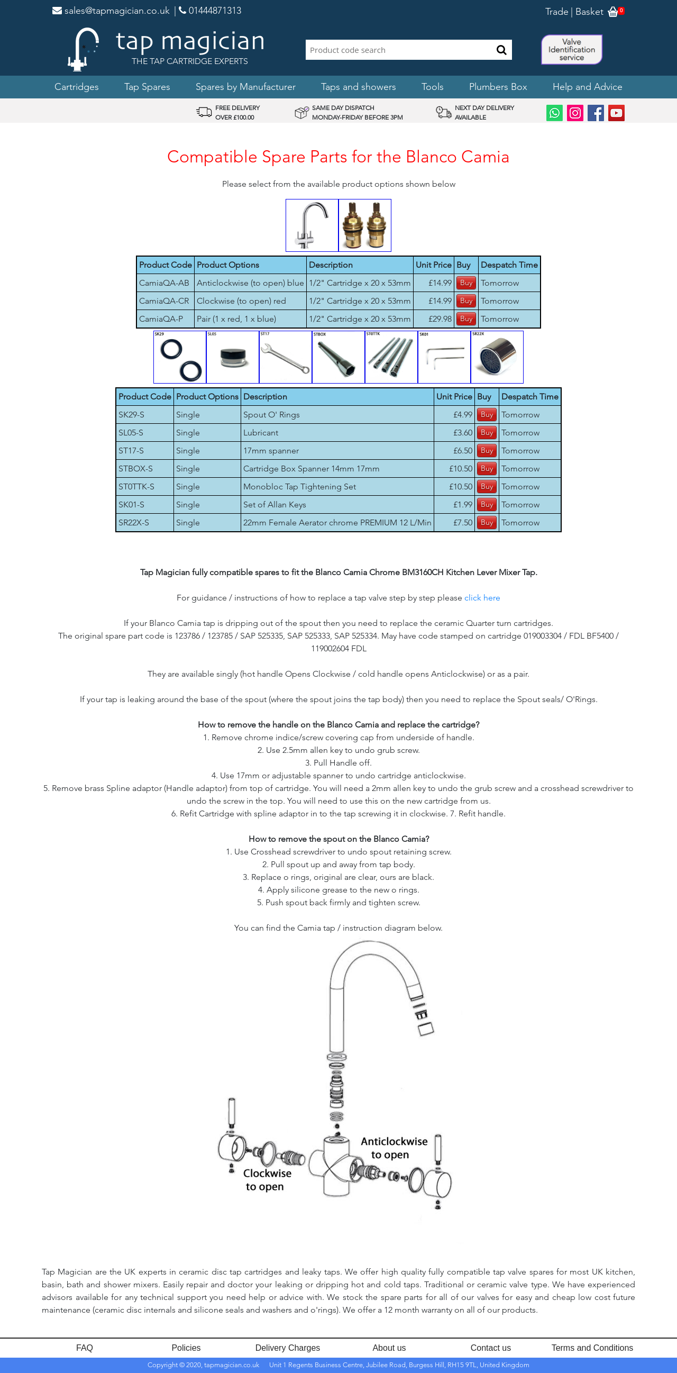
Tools (433, 87)
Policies (185, 1347)
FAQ (84, 1347)
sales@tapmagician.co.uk (111, 10)
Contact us (491, 1347)
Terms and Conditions (593, 1347)
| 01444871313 (207, 10)
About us (389, 1347)
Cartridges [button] (76, 87)
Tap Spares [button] (147, 87)
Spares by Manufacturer (246, 87)
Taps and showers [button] (358, 87)
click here (482, 598)
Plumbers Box (498, 87)
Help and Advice (588, 87)
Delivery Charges (288, 1347)
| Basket (587, 11)
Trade (557, 11)
